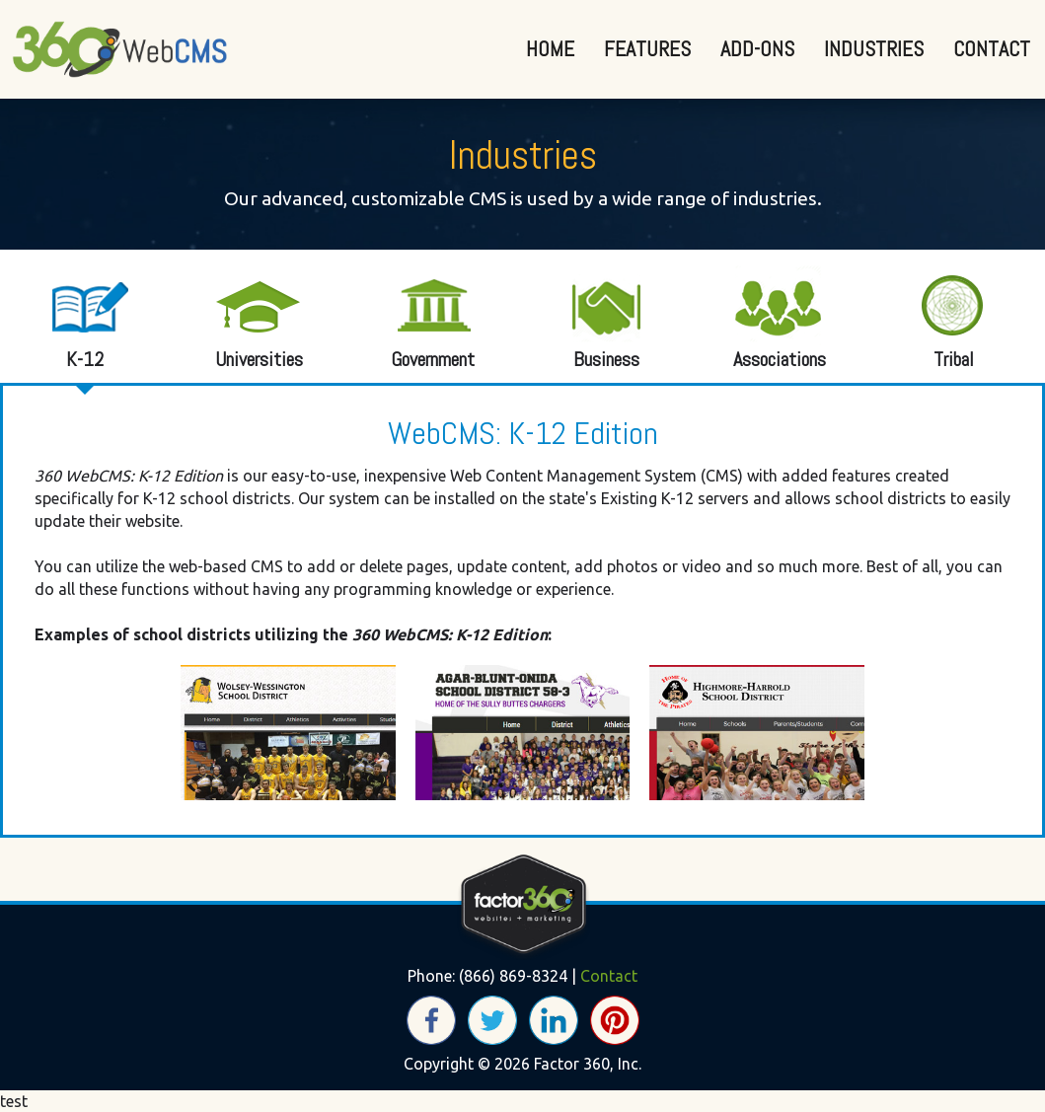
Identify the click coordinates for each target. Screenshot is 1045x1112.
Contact (991, 49)
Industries (874, 49)
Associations (767, 316)
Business (593, 316)
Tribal (940, 316)
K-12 (72, 316)
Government (419, 316)
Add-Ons (757, 49)
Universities (246, 316)
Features (647, 49)
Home (550, 49)
